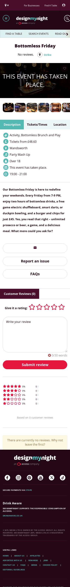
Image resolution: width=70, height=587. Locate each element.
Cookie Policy (50, 565)
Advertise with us (12, 560)
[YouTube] (40, 477)
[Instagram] (18, 477)
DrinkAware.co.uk (13, 515)
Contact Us (9, 565)
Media (34, 565)
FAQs (35, 273)
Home (6, 555)
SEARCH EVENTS (39, 33)
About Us (19, 555)
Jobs (46, 560)
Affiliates (35, 555)
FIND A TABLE (14, 33)
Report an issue (35, 261)
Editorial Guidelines (14, 569)
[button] (35, 386)
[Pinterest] (29, 477)
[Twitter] (51, 477)
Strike (47, 55)
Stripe (28, 490)
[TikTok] (62, 477)
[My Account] (64, 5)
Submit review (35, 364)
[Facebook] (7, 477)
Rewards (33, 560)
